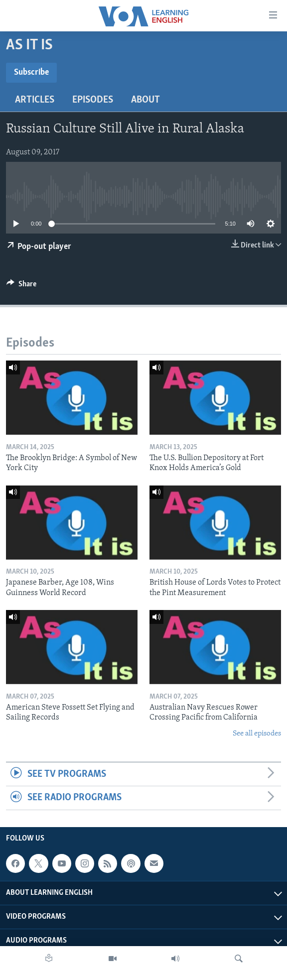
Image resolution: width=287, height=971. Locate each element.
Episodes (92, 100)
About (145, 100)
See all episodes (257, 733)
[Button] (21, 286)
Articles (34, 100)
